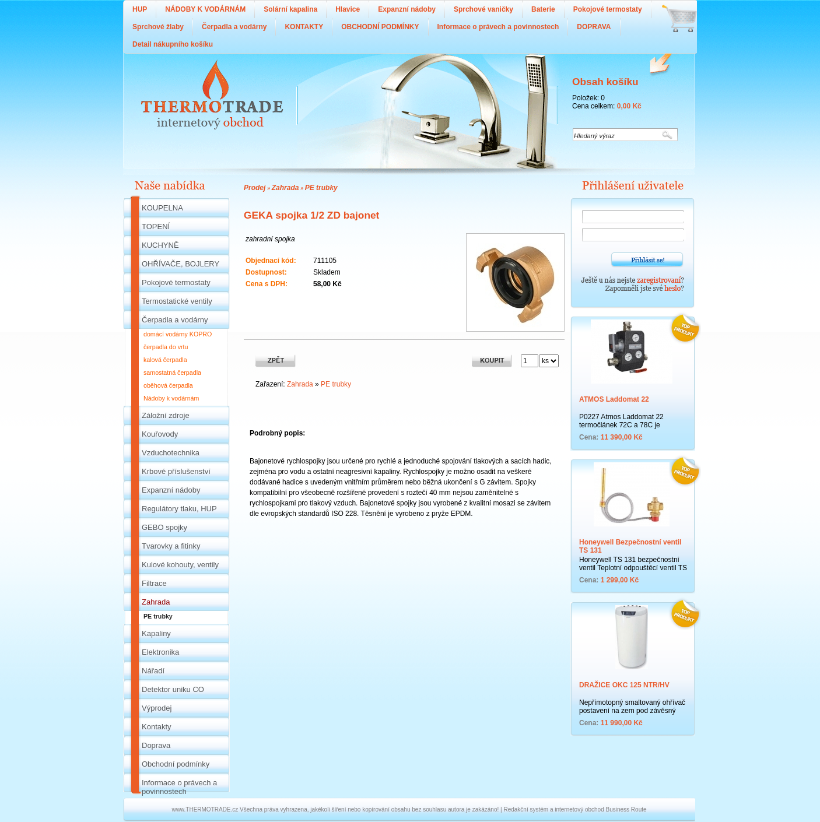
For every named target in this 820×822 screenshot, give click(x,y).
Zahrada (285, 188)
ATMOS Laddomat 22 (614, 399)
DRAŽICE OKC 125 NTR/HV (624, 685)
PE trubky (321, 188)
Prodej (254, 188)
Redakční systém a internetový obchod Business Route (574, 809)
